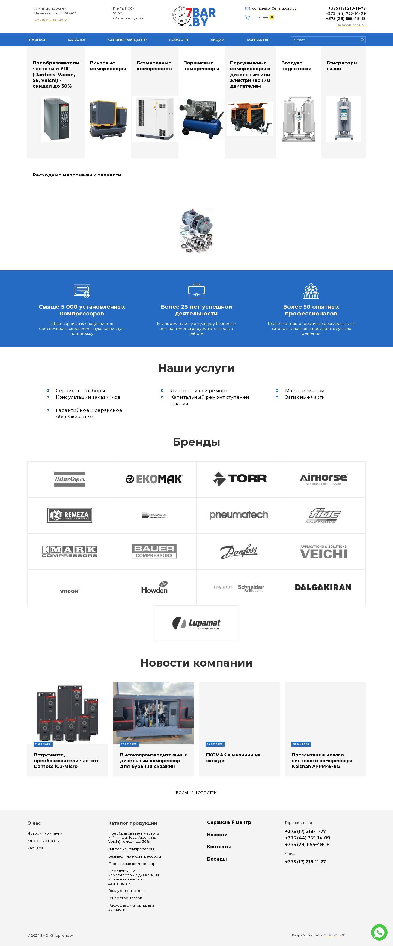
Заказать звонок (351, 25)
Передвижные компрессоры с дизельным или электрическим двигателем (250, 74)
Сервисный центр (127, 39)
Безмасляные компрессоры (154, 65)
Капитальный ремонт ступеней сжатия (210, 400)
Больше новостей (196, 792)
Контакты (257, 39)
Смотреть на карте (50, 19)
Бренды (217, 859)
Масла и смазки (304, 390)
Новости (178, 39)
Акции (217, 39)
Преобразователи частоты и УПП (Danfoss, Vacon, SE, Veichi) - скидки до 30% (56, 74)
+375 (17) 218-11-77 (347, 8)
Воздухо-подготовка (296, 65)
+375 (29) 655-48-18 (346, 18)
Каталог (77, 39)
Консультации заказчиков (88, 397)
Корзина (263, 17)
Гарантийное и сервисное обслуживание (89, 413)
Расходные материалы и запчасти (77, 175)
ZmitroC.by (332, 935)
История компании (44, 833)
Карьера (35, 848)
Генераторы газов (342, 65)
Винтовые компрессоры (108, 65)
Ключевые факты (43, 841)
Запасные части (305, 397)
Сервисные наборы (80, 390)
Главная (36, 39)
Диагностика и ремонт (199, 390)
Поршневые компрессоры (201, 65)
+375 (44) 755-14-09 (346, 13)
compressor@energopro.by (274, 8)
